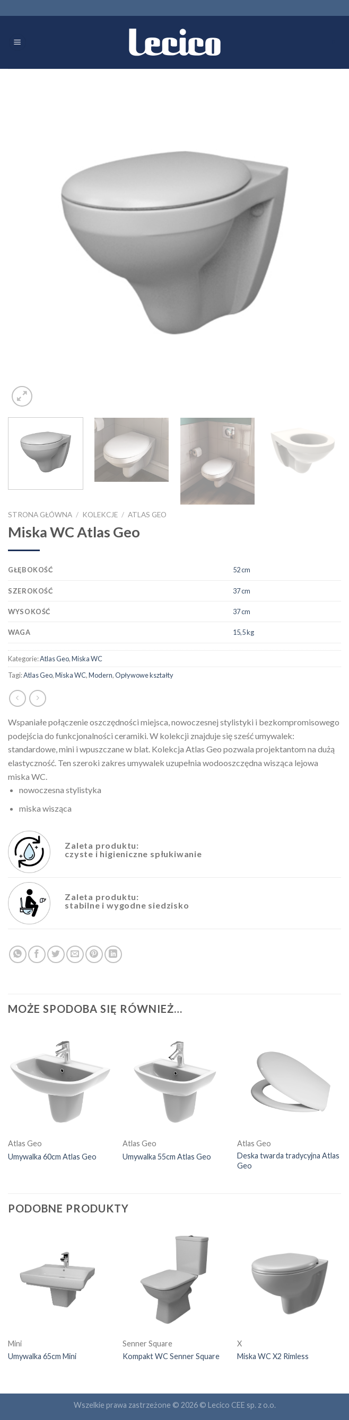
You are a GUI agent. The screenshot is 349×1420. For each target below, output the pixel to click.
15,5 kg (243, 632)
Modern (100, 675)
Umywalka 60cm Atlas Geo (52, 1156)
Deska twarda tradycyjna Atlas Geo (288, 1160)
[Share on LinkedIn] (113, 954)
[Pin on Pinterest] (94, 954)
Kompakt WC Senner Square (171, 1356)
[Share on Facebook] (37, 954)
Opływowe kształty (144, 675)
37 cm (241, 591)
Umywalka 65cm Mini (42, 1356)
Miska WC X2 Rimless (273, 1356)
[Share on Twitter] (56, 954)
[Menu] (17, 42)
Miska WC (87, 658)
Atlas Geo (147, 514)
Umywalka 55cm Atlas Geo (167, 1156)
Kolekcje (100, 514)
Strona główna (40, 514)
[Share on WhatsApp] (18, 954)
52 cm (241, 569)
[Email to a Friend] (75, 954)
